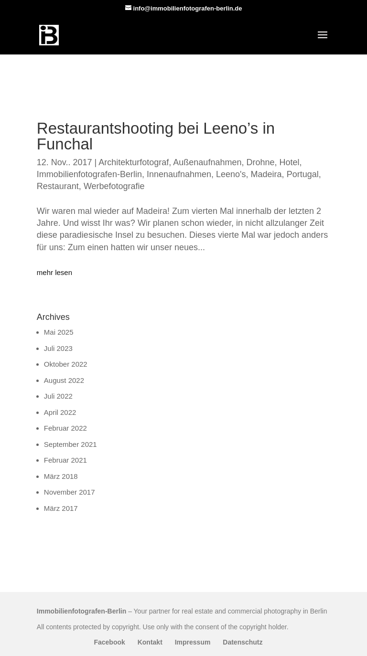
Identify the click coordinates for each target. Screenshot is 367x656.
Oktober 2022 (65, 364)
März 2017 (61, 508)
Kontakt (150, 642)
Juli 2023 (58, 348)
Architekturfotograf (133, 162)
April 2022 (60, 412)
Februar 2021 (65, 460)
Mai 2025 (59, 332)
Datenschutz (242, 642)
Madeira (266, 174)
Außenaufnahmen (207, 162)
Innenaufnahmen (179, 174)
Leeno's (231, 174)
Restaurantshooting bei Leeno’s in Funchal (156, 136)
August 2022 (64, 380)
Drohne (260, 162)
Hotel (290, 162)
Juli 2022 (58, 396)
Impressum (193, 642)
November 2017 (69, 492)
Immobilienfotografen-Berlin (89, 174)
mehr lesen (54, 272)
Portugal (303, 174)
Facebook (109, 642)
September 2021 (70, 444)
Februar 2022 (65, 428)
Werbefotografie (114, 186)
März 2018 (61, 476)
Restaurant (58, 186)
